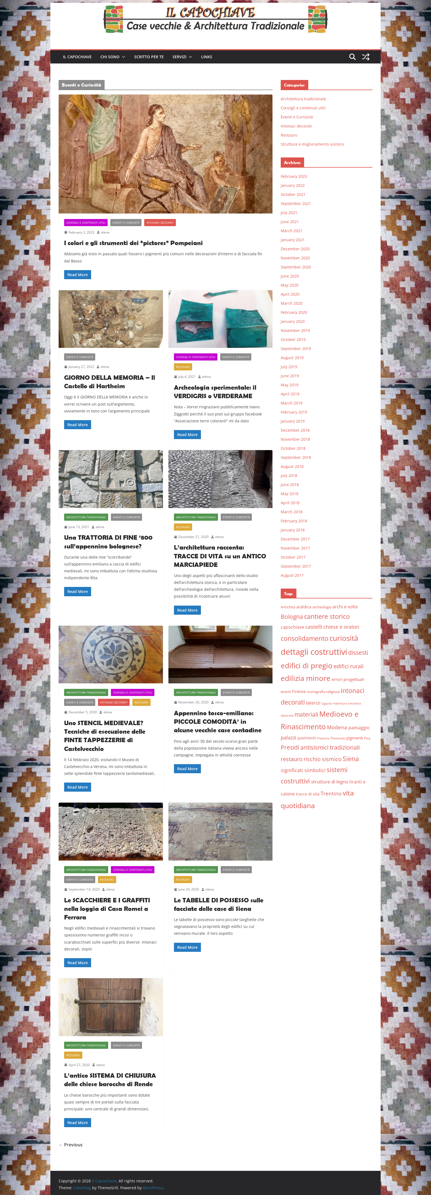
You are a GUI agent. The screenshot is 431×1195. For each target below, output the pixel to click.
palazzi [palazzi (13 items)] (288, 737)
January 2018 (293, 530)
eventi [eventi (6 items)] (286, 691)
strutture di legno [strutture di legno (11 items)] (329, 781)
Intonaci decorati (160, 222)
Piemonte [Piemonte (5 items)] (338, 738)
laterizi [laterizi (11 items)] (313, 703)
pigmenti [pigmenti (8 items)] (354, 738)
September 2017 (296, 566)
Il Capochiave (77, 56)
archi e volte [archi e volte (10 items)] (345, 606)
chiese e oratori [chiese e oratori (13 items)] (341, 626)
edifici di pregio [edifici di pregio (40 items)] (306, 665)
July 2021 (289, 212)
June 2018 (290, 484)
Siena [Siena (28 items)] (351, 758)
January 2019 (293, 421)
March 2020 (291, 303)
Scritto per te (149, 56)
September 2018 (296, 457)
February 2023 (294, 176)
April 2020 (290, 294)
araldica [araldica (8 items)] (303, 606)
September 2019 (296, 348)
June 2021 (290, 221)
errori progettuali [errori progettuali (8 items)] (348, 679)
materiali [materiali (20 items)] (306, 714)
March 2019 (291, 403)
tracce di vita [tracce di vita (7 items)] (308, 794)
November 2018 (295, 439)
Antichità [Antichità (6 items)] (288, 607)
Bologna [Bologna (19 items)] (292, 616)
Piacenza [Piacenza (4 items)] (323, 738)
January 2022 (293, 185)
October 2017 (293, 557)
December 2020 (295, 248)
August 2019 (292, 357)
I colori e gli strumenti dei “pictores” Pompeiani (133, 242)
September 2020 (296, 267)
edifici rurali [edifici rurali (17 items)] (349, 666)
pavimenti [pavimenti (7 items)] (307, 738)
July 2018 (289, 475)
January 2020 (293, 321)
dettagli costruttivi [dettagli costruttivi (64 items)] (314, 651)
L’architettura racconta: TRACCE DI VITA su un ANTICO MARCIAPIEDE (220, 556)
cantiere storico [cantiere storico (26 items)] (327, 616)
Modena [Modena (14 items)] (337, 727)
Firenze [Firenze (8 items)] (299, 691)
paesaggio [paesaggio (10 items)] (359, 727)
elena (105, 232)
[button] (122, 57)
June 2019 (290, 375)
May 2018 (289, 493)
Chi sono (109, 56)
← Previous (71, 1145)
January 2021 (293, 239)
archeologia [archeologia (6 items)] (321, 607)
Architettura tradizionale (86, 517)
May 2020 (289, 285)
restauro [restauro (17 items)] (291, 759)
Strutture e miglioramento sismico (312, 144)
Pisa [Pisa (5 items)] (367, 738)
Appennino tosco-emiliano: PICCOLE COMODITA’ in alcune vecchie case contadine (217, 721)
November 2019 (295, 330)
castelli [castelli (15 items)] (313, 626)
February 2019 (294, 412)
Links (206, 56)
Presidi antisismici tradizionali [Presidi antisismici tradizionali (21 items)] (320, 747)
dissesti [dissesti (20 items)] (358, 652)
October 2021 (293, 194)
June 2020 (290, 276)
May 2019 (289, 384)
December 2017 (295, 539)
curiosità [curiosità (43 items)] (343, 638)
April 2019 (290, 394)
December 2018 (295, 430)
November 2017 (295, 548)
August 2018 (292, 466)
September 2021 (296, 203)
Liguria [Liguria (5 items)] (326, 703)
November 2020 (295, 257)
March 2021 (291, 230)
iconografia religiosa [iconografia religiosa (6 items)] (323, 691)
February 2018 (294, 520)
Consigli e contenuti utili (85, 222)
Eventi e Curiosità (126, 222)
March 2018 (291, 511)
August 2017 (292, 575)
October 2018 (293, 448)
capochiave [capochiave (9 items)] (292, 627)
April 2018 (290, 502)
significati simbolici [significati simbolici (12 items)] (303, 770)
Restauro (183, 367)
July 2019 (289, 366)
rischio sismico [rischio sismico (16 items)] (323, 759)
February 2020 (294, 312)
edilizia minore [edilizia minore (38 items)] (306, 678)
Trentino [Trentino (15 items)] (331, 793)
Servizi (179, 56)
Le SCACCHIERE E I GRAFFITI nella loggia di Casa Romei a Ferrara (107, 908)
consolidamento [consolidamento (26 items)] (304, 638)
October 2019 (293, 339)
